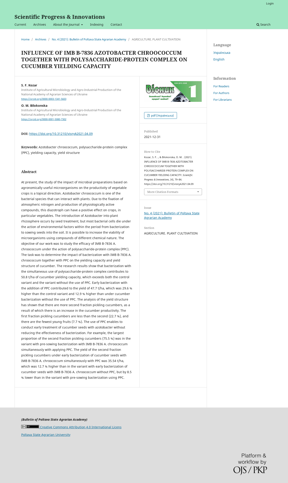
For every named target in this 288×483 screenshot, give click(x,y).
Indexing (96, 24)
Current (20, 24)
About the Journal (66, 24)
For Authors (221, 93)
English (219, 59)
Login (270, 3)
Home (25, 39)
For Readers (221, 86)
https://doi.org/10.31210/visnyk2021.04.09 (61, 134)
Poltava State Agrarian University (45, 435)
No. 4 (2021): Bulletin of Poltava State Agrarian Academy (89, 39)
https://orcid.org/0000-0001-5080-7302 (43, 119)
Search (263, 24)
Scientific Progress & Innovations (60, 16)
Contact (116, 24)
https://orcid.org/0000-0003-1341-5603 (43, 98)
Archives (39, 24)
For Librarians (222, 100)
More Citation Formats (162, 192)
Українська (221, 52)
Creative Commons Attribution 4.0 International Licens (71, 427)
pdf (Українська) (162, 115)
